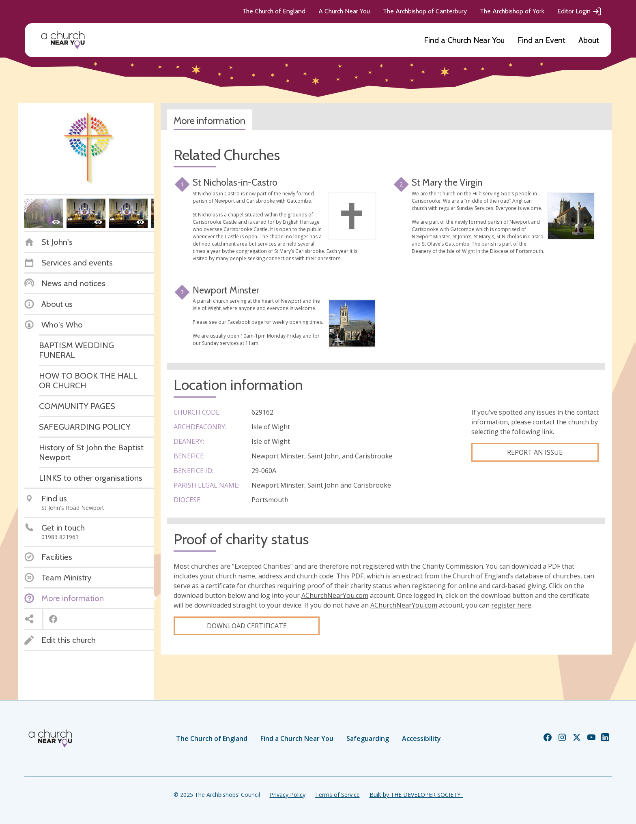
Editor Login (579, 11)
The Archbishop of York (512, 11)
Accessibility (421, 738)
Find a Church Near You (464, 40)
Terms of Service (337, 794)
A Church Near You (344, 11)
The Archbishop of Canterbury (425, 11)
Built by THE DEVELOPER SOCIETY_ (416, 794)
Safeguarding (367, 738)
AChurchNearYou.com (334, 595)
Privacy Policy (287, 794)
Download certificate (247, 625)
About (588, 40)
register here (511, 605)
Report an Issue (535, 452)
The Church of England (273, 11)
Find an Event (541, 40)
